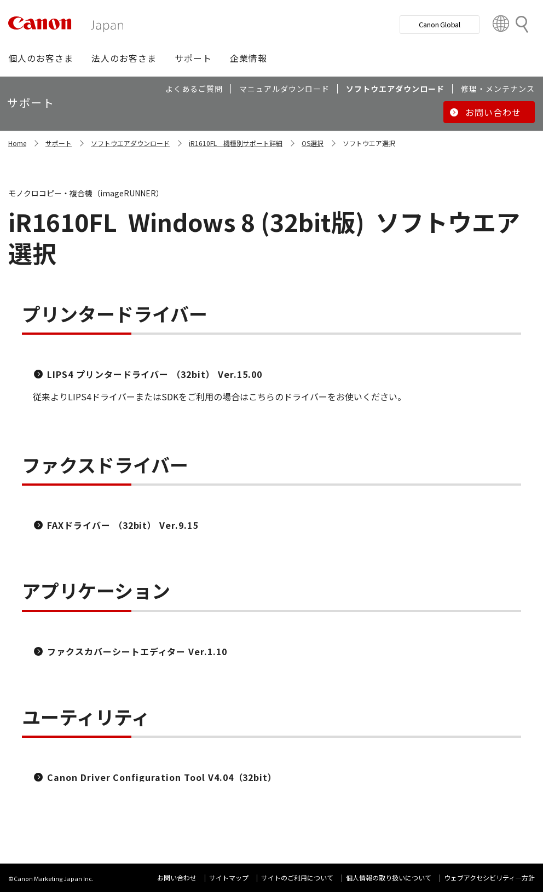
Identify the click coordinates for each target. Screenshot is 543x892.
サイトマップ (229, 877)
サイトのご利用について (297, 877)
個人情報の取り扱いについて (388, 877)
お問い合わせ (177, 877)
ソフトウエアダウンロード (130, 143)
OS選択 (313, 143)
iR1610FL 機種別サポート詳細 (235, 143)
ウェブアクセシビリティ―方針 (489, 877)
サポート (58, 143)
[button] (40, 58)
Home (17, 143)
